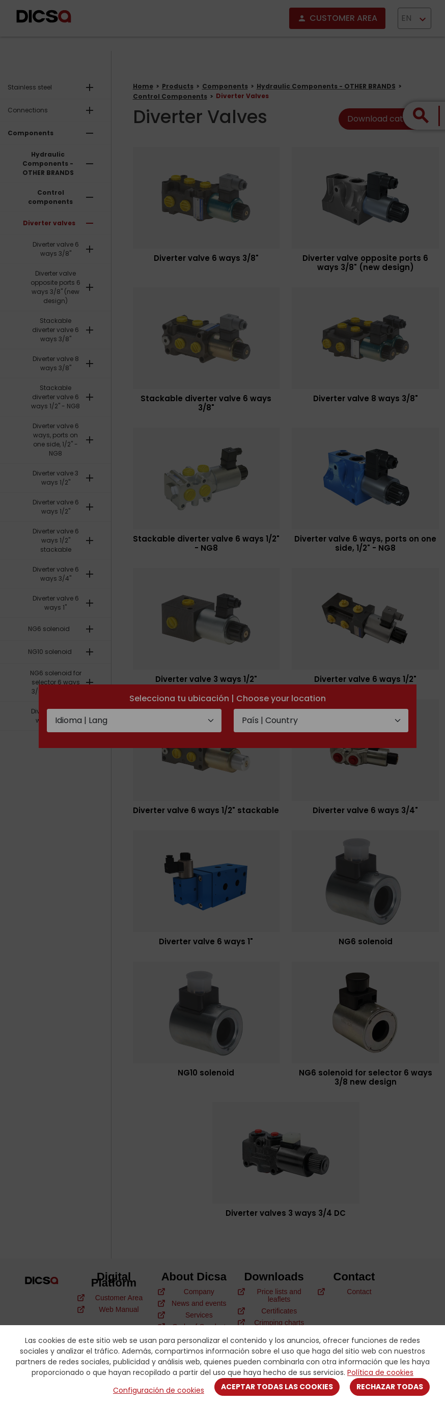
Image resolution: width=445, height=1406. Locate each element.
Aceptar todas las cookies (277, 1387)
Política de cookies (380, 1372)
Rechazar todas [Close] (389, 1387)
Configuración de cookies (158, 1390)
